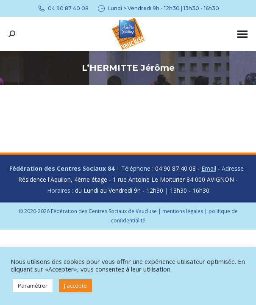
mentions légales (182, 211)
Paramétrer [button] (32, 285)
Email (208, 168)
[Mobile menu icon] (242, 34)
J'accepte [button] (75, 285)
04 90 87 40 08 (63, 8)
